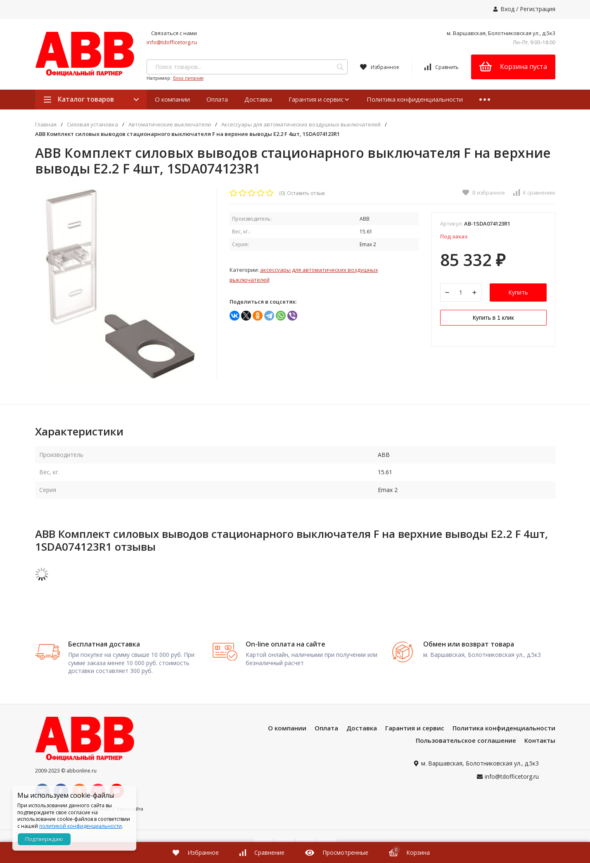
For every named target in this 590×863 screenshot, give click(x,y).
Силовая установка (92, 124)
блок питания (188, 78)
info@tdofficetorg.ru (172, 42)
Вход (507, 9)
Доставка (258, 99)
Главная (46, 124)
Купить (518, 292)
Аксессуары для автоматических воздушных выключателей (301, 124)
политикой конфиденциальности (80, 826)
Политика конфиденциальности (415, 99)
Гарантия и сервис (319, 99)
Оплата (217, 99)
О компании (172, 99)
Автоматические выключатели (169, 124)
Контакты (539, 740)
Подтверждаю (44, 839)
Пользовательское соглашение (466, 740)
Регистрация (537, 9)
